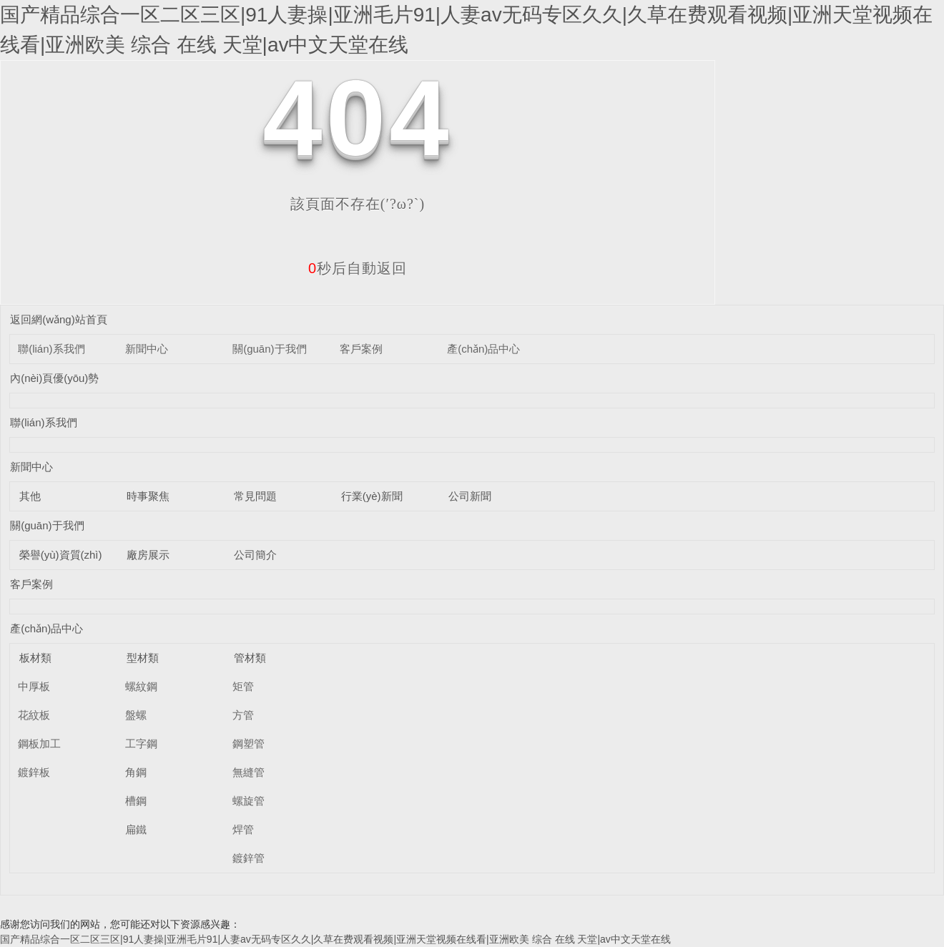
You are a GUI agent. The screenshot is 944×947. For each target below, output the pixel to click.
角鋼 (136, 772)
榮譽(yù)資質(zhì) (60, 555)
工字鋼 (141, 743)
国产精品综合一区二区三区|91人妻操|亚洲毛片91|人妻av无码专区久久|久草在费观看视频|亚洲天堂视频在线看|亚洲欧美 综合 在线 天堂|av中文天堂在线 (335, 939)
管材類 (250, 658)
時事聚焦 (148, 496)
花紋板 (34, 715)
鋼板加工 (39, 743)
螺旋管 (248, 801)
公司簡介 (255, 555)
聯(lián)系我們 (51, 349)
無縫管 (248, 772)
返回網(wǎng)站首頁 (58, 319)
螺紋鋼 (141, 686)
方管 (243, 715)
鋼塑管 (248, 743)
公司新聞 (469, 496)
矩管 (243, 686)
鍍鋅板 (34, 772)
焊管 (243, 829)
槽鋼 (136, 801)
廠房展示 (148, 555)
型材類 (143, 658)
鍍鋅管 (248, 858)
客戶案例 (361, 349)
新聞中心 (146, 349)
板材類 (35, 658)
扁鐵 (136, 829)
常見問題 (255, 496)
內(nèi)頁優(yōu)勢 (54, 378)
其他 (30, 496)
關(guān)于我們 (269, 349)
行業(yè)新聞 (372, 496)
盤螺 (136, 715)
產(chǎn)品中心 (483, 349)
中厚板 (34, 686)
